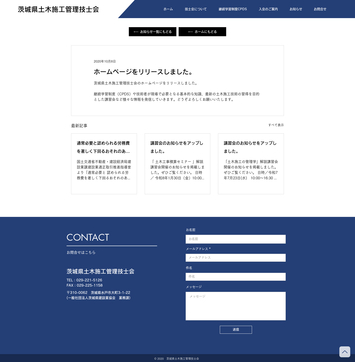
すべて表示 (276, 125)
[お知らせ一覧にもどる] (152, 31)
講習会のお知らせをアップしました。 (176, 147)
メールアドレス (197, 248)
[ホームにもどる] (202, 31)
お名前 (190, 229)
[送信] (236, 330)
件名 (189, 267)
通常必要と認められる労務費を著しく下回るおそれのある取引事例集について (103, 148)
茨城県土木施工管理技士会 (100, 271)
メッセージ (194, 286)
